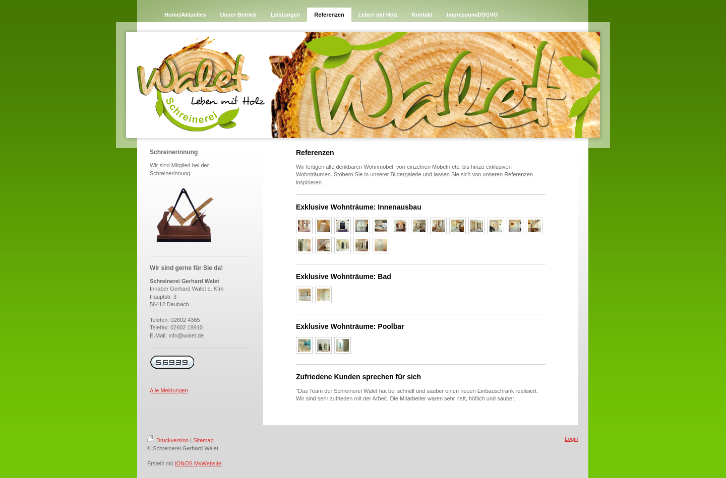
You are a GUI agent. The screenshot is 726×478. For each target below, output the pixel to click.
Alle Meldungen (169, 390)
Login (571, 439)
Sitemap (203, 440)
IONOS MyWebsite (197, 463)
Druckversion (168, 440)
